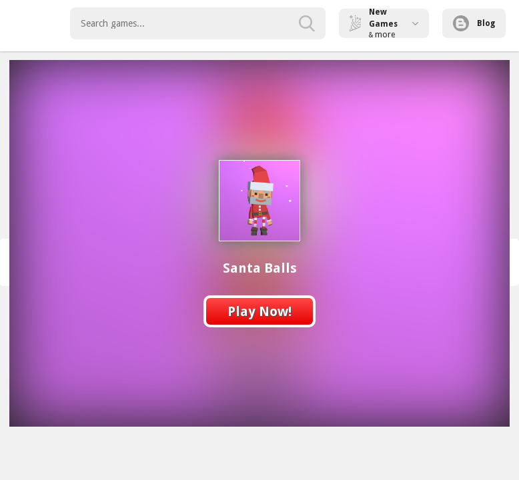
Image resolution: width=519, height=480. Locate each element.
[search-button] (307, 23)
